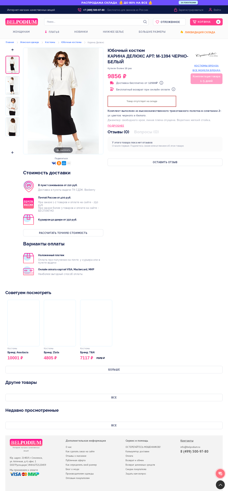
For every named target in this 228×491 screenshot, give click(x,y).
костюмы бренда (206, 65)
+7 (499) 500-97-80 (94, 10)
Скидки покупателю (136, 469)
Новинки (81, 31)
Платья (54, 32)
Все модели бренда (207, 70)
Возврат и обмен (135, 460)
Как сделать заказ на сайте (80, 451)
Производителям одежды (80, 473)
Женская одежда (29, 42)
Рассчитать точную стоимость (63, 233)
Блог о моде (72, 469)
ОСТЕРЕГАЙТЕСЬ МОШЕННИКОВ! (143, 447)
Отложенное (170, 22)
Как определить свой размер (81, 464)
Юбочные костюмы (71, 42)
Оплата (129, 455)
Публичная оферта (76, 460)
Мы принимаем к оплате (24, 470)
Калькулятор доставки (137, 451)
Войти (217, 10)
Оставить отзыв (165, 162)
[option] (12, 65)
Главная (10, 42)
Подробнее (116, 126)
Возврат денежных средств (140, 464)
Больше (114, 369)
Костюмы (50, 42)
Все (113, 397)
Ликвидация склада (200, 32)
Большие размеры (152, 31)
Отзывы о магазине (76, 455)
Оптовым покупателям (78, 478)
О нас (69, 447)
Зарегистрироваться (191, 10)
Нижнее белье (113, 31)
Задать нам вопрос (136, 473)
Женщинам (21, 31)
